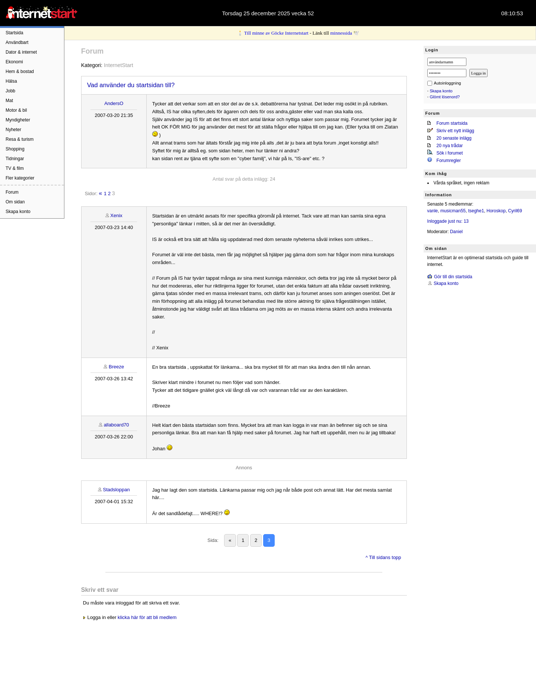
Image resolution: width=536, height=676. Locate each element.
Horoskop (495, 210)
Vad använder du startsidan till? (131, 85)
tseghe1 (476, 210)
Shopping (15, 149)
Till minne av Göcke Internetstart (276, 33)
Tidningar (15, 158)
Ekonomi (14, 61)
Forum (12, 192)
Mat (9, 100)
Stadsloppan (116, 489)
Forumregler (449, 160)
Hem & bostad (20, 71)
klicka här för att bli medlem (147, 617)
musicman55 (453, 210)
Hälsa (11, 81)
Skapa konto (18, 211)
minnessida (341, 33)
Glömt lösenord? (445, 97)
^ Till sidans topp (383, 557)
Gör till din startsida (453, 276)
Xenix (116, 215)
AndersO (113, 103)
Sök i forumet (450, 153)
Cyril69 (515, 210)
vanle (432, 210)
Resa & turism (20, 139)
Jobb (10, 90)
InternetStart (118, 65)
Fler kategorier (20, 178)
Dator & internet (21, 52)
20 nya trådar (450, 145)
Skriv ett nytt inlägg (455, 130)
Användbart (17, 42)
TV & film (15, 168)
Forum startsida (452, 123)
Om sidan (15, 201)
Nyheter (13, 129)
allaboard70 (116, 425)
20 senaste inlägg (454, 138)
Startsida (14, 32)
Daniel (456, 231)
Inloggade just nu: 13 (448, 221)
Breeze (116, 366)
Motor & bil (16, 110)
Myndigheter (18, 120)
